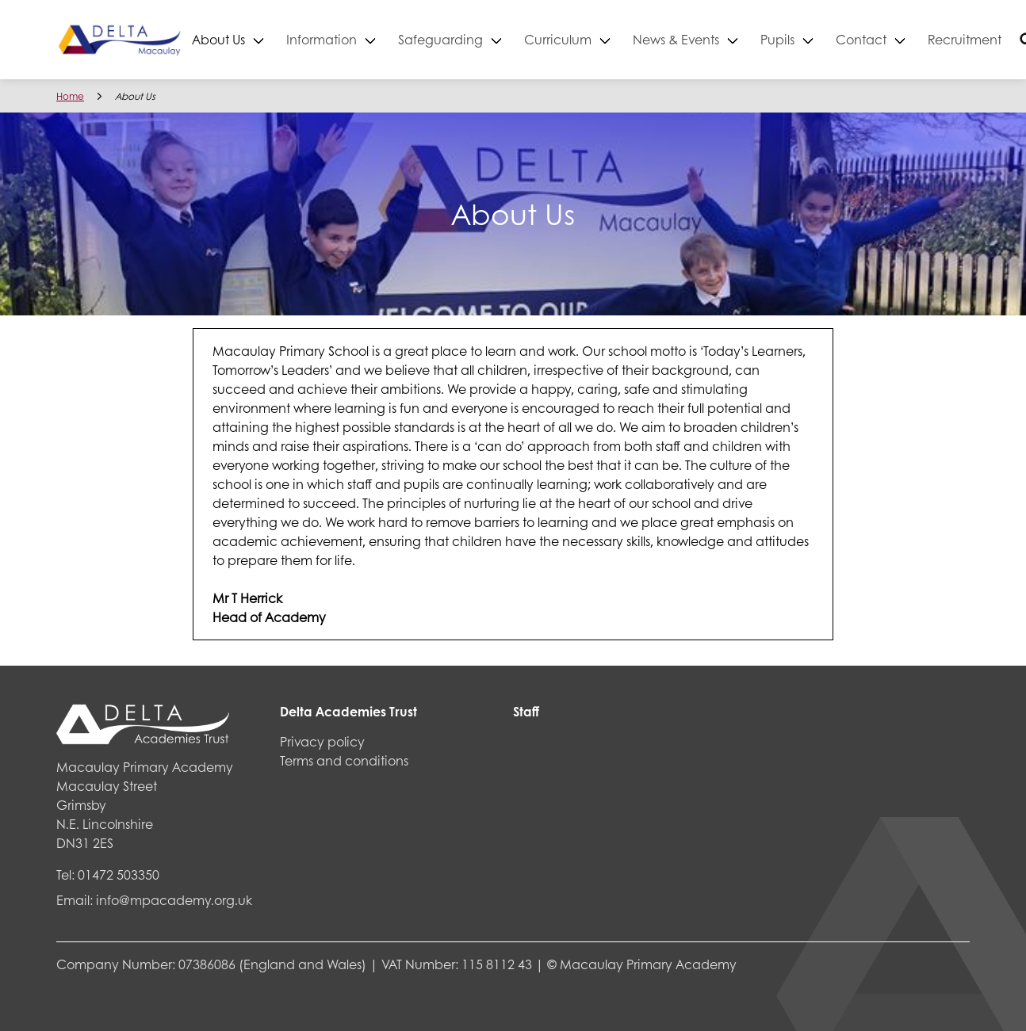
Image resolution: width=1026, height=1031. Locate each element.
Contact (894, 39)
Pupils (811, 39)
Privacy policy (322, 741)
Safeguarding (473, 39)
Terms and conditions (344, 760)
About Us (251, 39)
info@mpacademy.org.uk (174, 900)
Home (70, 96)
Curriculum (591, 39)
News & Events (709, 39)
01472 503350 (118, 874)
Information (355, 39)
